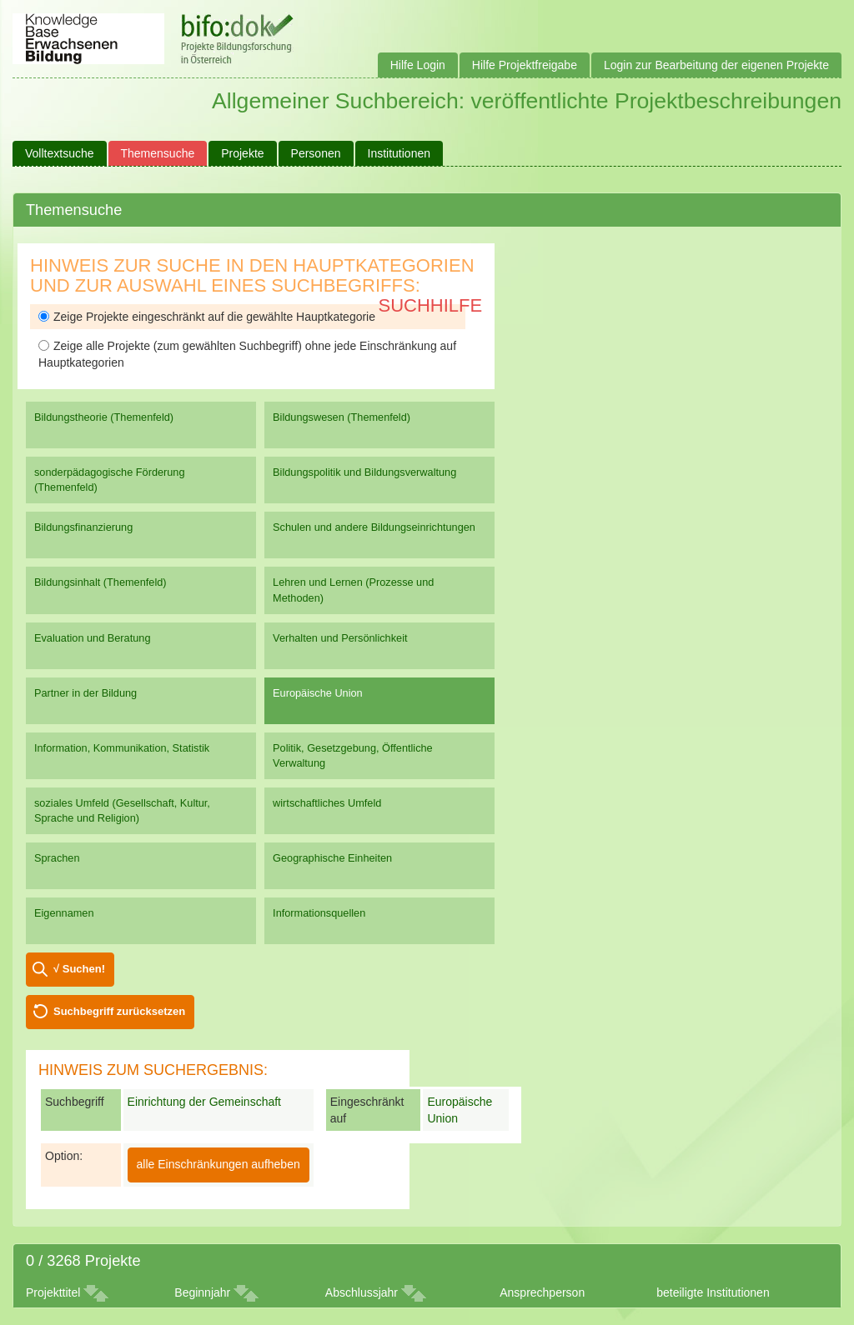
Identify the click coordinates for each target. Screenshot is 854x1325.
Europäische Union (318, 693)
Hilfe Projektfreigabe (524, 65)
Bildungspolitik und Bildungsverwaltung (364, 472)
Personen (316, 153)
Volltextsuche (59, 153)
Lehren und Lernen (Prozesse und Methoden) (353, 589)
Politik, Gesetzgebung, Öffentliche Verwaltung (353, 755)
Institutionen (399, 153)
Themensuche (158, 153)
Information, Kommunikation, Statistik (121, 748)
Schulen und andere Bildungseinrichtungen (374, 527)
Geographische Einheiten (332, 858)
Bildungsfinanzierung (83, 527)
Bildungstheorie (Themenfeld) (103, 417)
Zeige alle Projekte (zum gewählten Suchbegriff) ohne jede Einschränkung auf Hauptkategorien (247, 354)
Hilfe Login (417, 65)
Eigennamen (64, 913)
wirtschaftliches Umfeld (327, 803)
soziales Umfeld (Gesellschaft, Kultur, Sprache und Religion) (122, 810)
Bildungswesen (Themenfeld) (341, 417)
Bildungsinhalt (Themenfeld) (100, 582)
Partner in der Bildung (85, 693)
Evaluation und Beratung (92, 638)
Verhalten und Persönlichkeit (340, 638)
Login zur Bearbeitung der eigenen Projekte (716, 65)
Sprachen (57, 858)
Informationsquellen (319, 913)
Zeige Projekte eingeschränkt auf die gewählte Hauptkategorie (206, 316)
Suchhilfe (431, 305)
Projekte (242, 153)
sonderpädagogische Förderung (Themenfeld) (109, 479)
